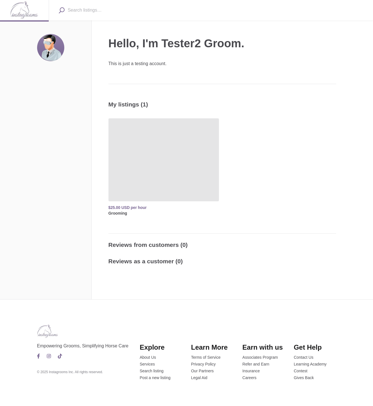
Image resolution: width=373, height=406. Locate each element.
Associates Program (260, 357)
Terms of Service (205, 357)
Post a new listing (155, 377)
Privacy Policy (203, 364)
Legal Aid (199, 377)
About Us (148, 357)
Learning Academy (310, 364)
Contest (300, 371)
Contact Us (303, 357)
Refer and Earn (255, 364)
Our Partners (202, 371)
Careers (249, 377)
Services (147, 364)
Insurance (251, 371)
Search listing (151, 371)
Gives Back (304, 377)
